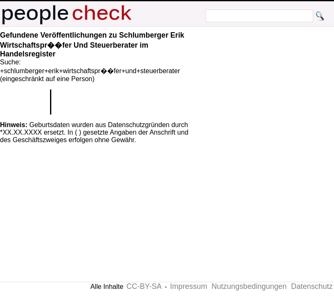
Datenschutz (312, 286)
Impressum (188, 286)
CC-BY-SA (143, 286)
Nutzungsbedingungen (248, 286)
